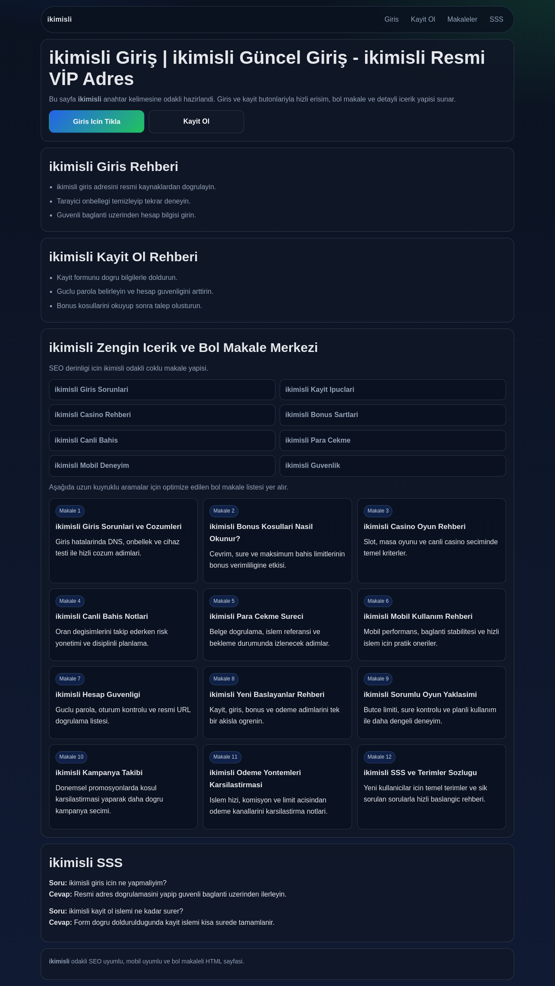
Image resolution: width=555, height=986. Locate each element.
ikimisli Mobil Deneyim (92, 465)
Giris (392, 19)
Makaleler (462, 19)
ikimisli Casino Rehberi (93, 414)
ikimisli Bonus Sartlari (321, 414)
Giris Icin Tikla (97, 121)
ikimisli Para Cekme (317, 440)
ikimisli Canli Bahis (86, 440)
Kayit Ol (423, 19)
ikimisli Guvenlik (312, 465)
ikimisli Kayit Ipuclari (319, 389)
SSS (496, 19)
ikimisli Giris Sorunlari (91, 389)
